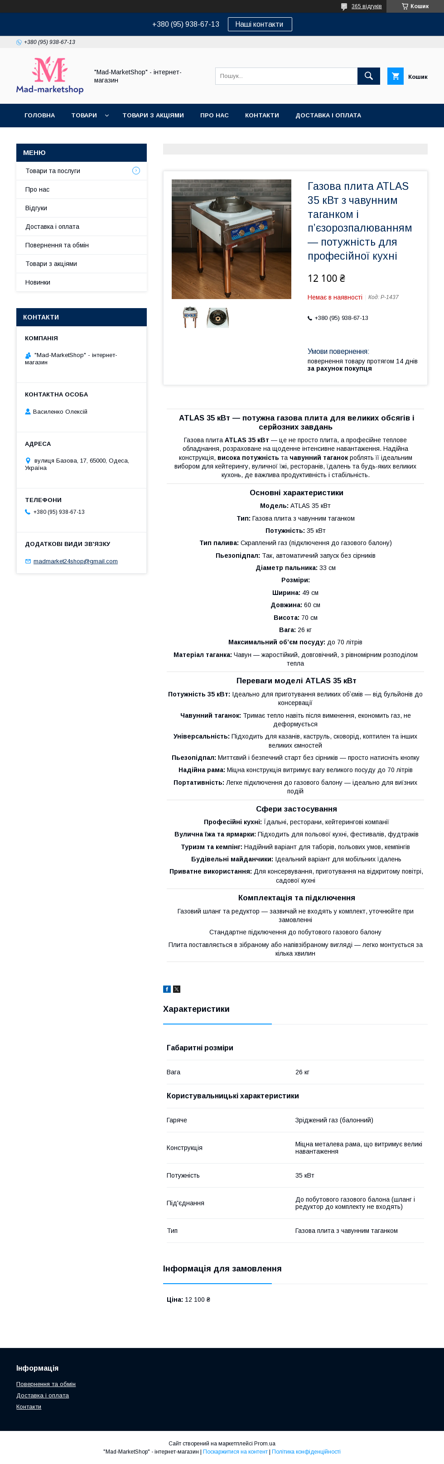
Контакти (262, 115)
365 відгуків (367, 6)
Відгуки (36, 208)
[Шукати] (368, 76)
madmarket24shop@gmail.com (76, 561)
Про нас (214, 115)
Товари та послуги (52, 170)
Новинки (37, 282)
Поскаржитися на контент (235, 1452)
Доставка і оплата (328, 115)
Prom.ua (264, 1443)
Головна (39, 115)
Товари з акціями (153, 115)
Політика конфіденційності (306, 1452)
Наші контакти (260, 24)
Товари (84, 115)
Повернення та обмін (62, 138)
